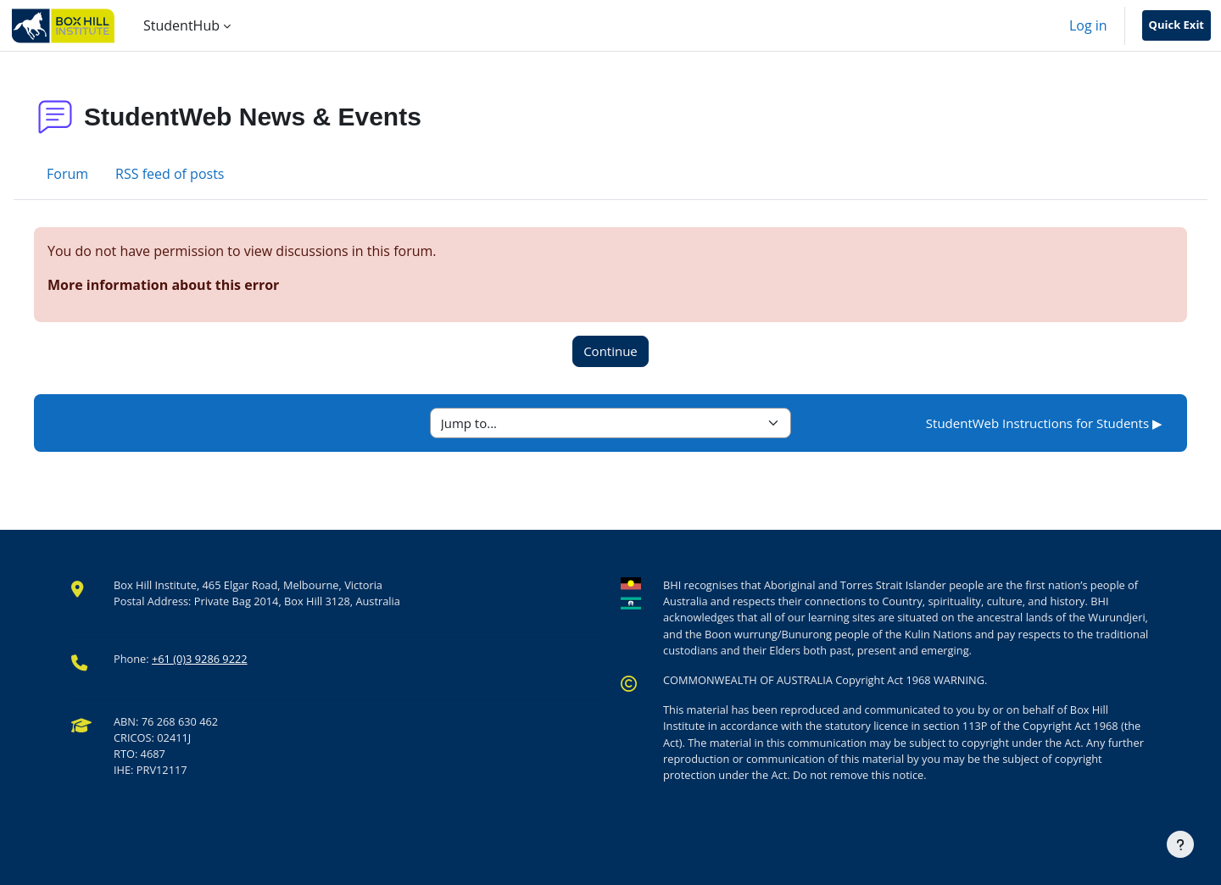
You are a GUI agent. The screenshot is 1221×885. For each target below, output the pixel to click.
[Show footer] (1180, 844)
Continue (610, 350)
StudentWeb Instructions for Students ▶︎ (1044, 423)
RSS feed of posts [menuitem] (169, 173)
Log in (1088, 25)
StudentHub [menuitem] (181, 25)
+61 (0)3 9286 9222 (200, 658)
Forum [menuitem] (67, 173)
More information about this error (163, 285)
